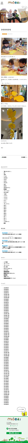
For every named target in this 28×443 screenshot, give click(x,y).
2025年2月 (6, 310)
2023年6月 (6, 342)
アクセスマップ (14, 425)
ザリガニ (5, 182)
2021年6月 (6, 381)
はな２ (5, 207)
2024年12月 (6, 313)
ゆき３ (5, 215)
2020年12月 (6, 391)
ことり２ (5, 197)
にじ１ (5, 200)
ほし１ (5, 216)
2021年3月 (6, 386)
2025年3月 (6, 309)
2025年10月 (6, 297)
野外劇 (5, 189)
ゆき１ (5, 211)
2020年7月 (6, 399)
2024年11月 (6, 315)
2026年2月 (6, 291)
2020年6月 (6, 401)
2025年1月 (6, 312)
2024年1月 (6, 331)
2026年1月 (6, 292)
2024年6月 (6, 323)
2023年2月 (6, 349)
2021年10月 (6, 375)
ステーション (6, 190)
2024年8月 (6, 320)
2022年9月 (6, 357)
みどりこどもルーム (8, 268)
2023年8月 (6, 339)
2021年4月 (6, 384)
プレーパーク (6, 263)
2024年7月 (6, 322)
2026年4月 (6, 288)
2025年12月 (6, 294)
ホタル (5, 181)
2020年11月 (6, 393)
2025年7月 (6, 302)
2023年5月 (6, 344)
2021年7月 (6, 380)
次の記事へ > (24, 157)
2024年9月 (6, 318)
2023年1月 (6, 351)
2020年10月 (6, 394)
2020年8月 (6, 397)
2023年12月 (6, 333)
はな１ (5, 205)
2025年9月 (6, 299)
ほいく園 (5, 267)
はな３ (5, 208)
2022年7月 (6, 360)
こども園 (5, 262)
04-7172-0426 (13, 428)
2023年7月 (6, 341)
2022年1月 (6, 370)
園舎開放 (5, 275)
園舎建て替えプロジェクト (9, 273)
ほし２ (5, 218)
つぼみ (5, 194)
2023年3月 (6, 347)
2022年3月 (6, 367)
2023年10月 (6, 336)
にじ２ (5, 202)
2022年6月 (6, 362)
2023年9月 (6, 338)
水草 (5, 174)
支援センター (6, 276)
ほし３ (5, 220)
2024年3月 (6, 328)
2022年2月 (6, 368)
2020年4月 (6, 404)
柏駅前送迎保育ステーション (10, 278)
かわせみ (5, 178)
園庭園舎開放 (6, 271)
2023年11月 (6, 334)
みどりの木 (6, 192)
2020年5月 (6, 402)
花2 (4, 173)
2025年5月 (6, 305)
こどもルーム (6, 221)
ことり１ (5, 195)
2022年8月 (6, 359)
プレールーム (6, 203)
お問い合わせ (15, 433)
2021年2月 (6, 388)
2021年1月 (6, 389)
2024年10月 (6, 317)
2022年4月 (6, 365)
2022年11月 (6, 354)
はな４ (5, 210)
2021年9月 (6, 376)
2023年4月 (6, 346)
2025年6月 (6, 304)
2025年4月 (6, 307)
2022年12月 (6, 352)
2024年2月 (6, 330)
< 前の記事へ (4, 157)
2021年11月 (6, 373)
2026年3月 (6, 289)
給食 (5, 223)
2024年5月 (6, 325)
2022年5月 (6, 364)
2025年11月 (6, 296)
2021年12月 (6, 372)
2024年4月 (6, 326)
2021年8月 (6, 378)
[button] (2, 2)
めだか (5, 186)
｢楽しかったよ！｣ (7, 171)
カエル (5, 179)
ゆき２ (5, 213)
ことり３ (5, 199)
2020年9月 (6, 396)
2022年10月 (6, 355)
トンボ (5, 176)
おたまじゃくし (7, 187)
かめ (5, 184)
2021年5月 (6, 383)
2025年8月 (6, 300)
